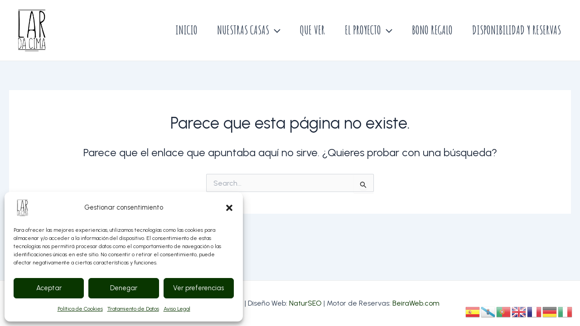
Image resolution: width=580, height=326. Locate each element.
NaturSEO (305, 303)
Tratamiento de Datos (133, 309)
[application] (261, 30)
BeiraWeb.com (416, 303)
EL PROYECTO (361, 30)
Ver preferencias (198, 288)
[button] (229, 207)
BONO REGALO (427, 30)
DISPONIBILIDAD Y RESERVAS (515, 30)
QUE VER (302, 30)
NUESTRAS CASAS (235, 30)
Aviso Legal (177, 309)
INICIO (170, 30)
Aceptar (49, 288)
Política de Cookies (80, 309)
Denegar (123, 288)
